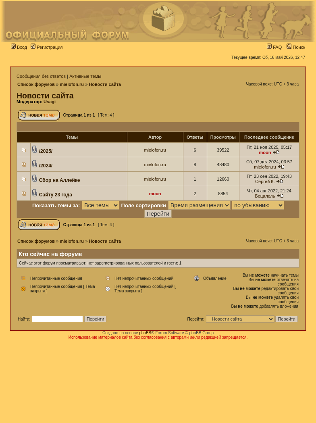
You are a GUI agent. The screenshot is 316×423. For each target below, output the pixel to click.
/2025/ (45, 151)
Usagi (50, 101)
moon (265, 152)
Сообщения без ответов (41, 76)
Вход (19, 47)
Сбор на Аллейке (59, 180)
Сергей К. (265, 181)
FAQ (274, 47)
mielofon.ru (72, 84)
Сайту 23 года (55, 195)
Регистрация (46, 47)
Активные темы (85, 76)
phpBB (145, 333)
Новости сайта (105, 84)
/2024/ (45, 166)
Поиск (296, 47)
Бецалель (265, 196)
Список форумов (36, 84)
